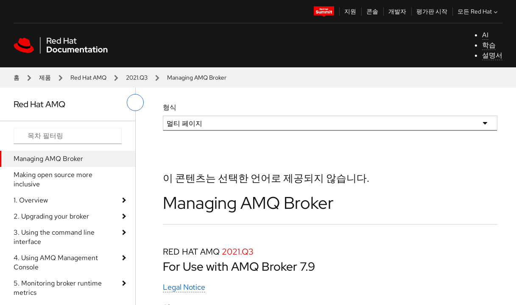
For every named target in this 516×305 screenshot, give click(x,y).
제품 (45, 77)
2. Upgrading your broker (51, 216)
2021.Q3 (137, 77)
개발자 (397, 11)
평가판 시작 (431, 11)
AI (485, 34)
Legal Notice (184, 287)
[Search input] (68, 136)
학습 (489, 45)
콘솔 (372, 11)
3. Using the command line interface (54, 237)
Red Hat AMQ (88, 77)
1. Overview (31, 200)
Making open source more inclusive (53, 179)
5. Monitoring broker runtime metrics (58, 288)
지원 (350, 11)
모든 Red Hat (478, 11)
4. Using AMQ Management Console (56, 262)
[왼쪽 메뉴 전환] (135, 102)
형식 (169, 107)
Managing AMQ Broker (48, 158)
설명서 (492, 55)
